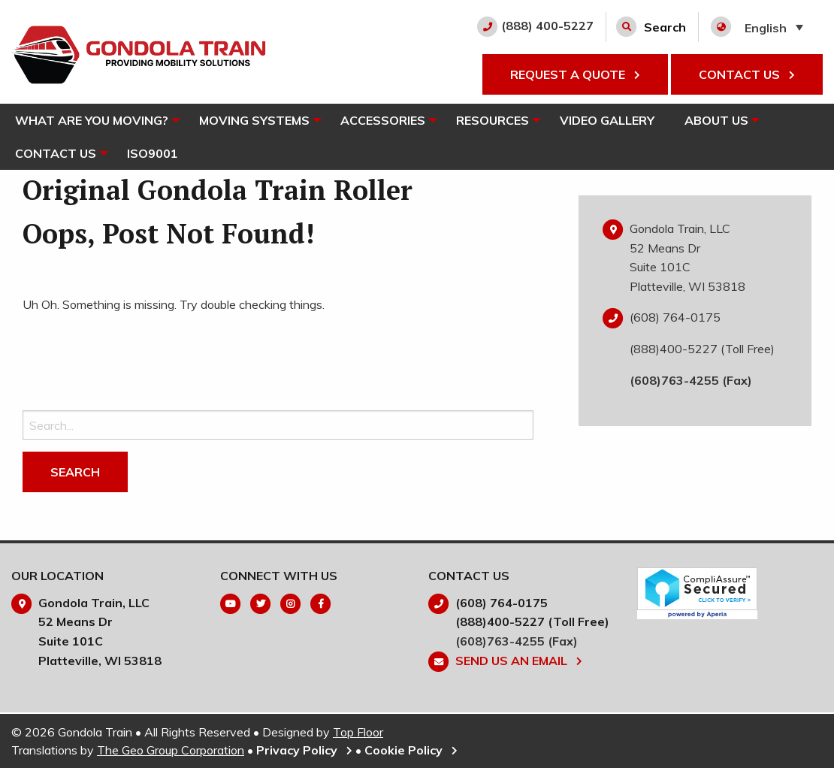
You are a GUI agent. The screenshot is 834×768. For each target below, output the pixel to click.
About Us (725, 120)
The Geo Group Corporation (170, 749)
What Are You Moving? (91, 120)
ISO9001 (154, 153)
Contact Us (55, 153)
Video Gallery (616, 120)
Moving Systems (256, 120)
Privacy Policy (304, 749)
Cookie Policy (411, 749)
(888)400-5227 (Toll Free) (702, 348)
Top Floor (358, 731)
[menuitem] (93, 120)
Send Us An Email (518, 660)
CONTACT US (747, 74)
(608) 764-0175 (675, 317)
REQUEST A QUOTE (575, 74)
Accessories (387, 120)
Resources (499, 120)
